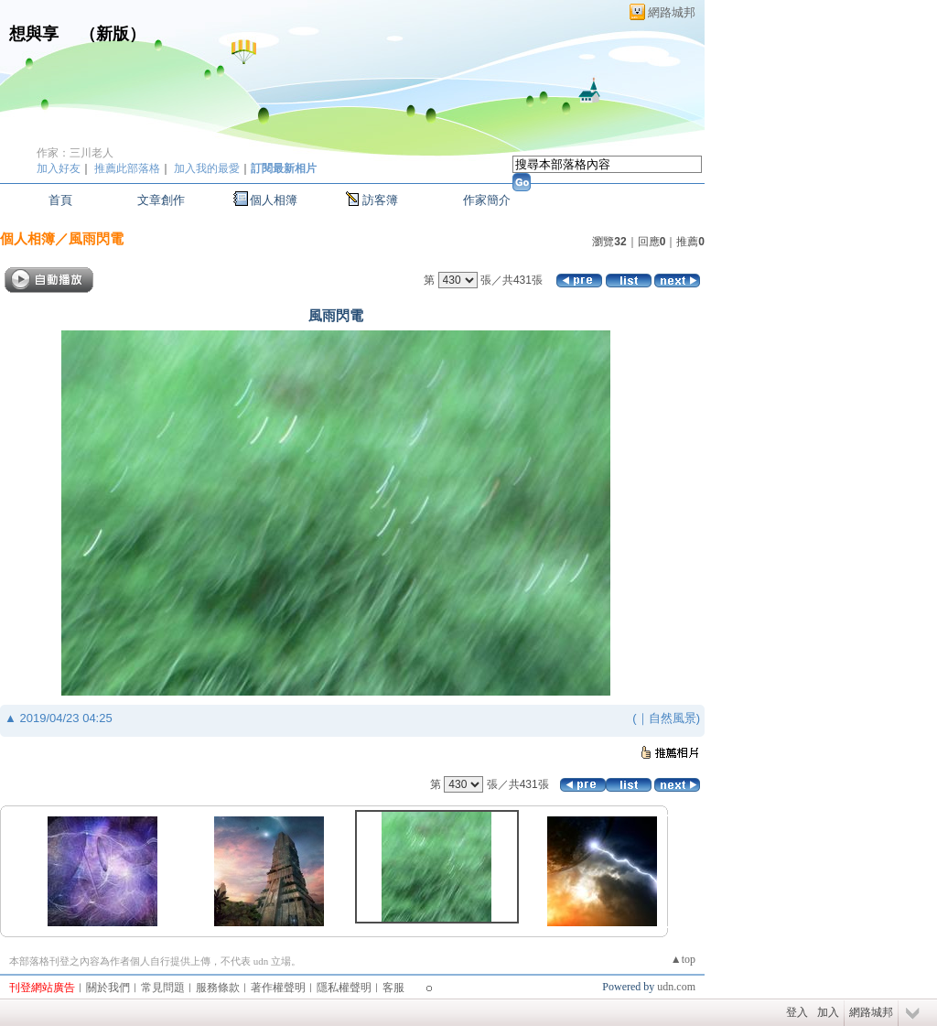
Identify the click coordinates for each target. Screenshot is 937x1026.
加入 (828, 1012)
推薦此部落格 (127, 168)
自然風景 (672, 718)
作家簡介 (487, 200)
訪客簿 (380, 200)
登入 (797, 1012)
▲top (683, 959)
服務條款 (218, 987)
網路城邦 (671, 12)
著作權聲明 (278, 987)
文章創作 (161, 200)
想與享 (36, 34)
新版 (112, 34)
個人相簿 (273, 200)
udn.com (676, 986)
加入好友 (59, 168)
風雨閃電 (96, 238)
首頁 (60, 200)
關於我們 (108, 987)
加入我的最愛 (207, 168)
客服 (393, 987)
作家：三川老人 (75, 152)
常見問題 (163, 987)
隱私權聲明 (344, 987)
